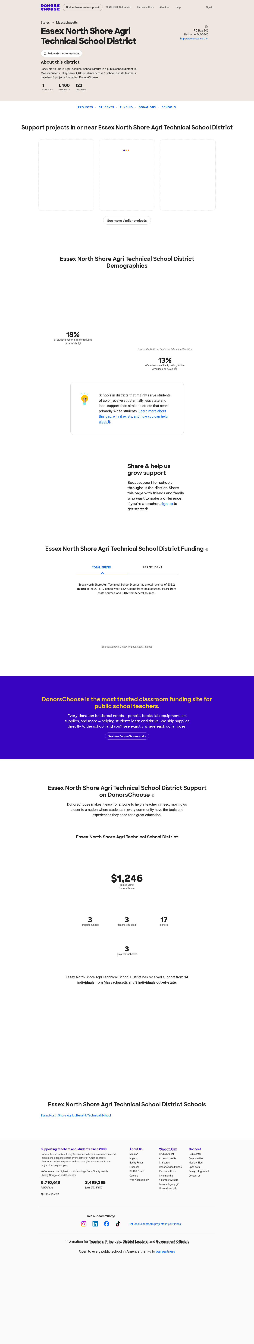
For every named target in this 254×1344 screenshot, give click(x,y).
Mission (134, 1154)
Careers (134, 1175)
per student (152, 567)
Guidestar (70, 1175)
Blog (200, 1162)
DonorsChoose (50, 7)
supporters (60, 1184)
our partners (165, 1251)
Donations (147, 107)
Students (106, 107)
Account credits (167, 1158)
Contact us (194, 1175)
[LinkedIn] (95, 1224)
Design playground (199, 1171)
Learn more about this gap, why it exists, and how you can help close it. (133, 416)
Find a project (166, 1154)
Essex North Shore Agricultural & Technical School (76, 1115)
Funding (126, 107)
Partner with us (145, 7)
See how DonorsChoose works (127, 736)
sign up (167, 503)
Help (178, 7)
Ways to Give (168, 1149)
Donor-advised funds (170, 1167)
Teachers (96, 1241)
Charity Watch (100, 1171)
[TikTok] (118, 1224)
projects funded (105, 1184)
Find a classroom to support (82, 7)
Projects (85, 107)
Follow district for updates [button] (61, 53)
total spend (101, 567)
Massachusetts (67, 22)
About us (164, 7)
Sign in (209, 7)
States (45, 22)
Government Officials (172, 1241)
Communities (196, 1158)
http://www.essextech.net (194, 38)
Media (192, 1162)
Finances (134, 1167)
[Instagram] (84, 1224)
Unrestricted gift (168, 1188)
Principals (113, 1241)
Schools (169, 107)
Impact (133, 1158)
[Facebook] (107, 1224)
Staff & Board (137, 1171)
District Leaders (135, 1241)
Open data (194, 1167)
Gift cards (164, 1162)
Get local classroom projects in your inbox (155, 1224)
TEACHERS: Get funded (118, 7)
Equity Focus (136, 1162)
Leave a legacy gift (169, 1184)
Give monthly (166, 1175)
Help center (195, 1154)
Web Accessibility (139, 1179)
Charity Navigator (50, 1175)
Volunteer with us (168, 1179)
